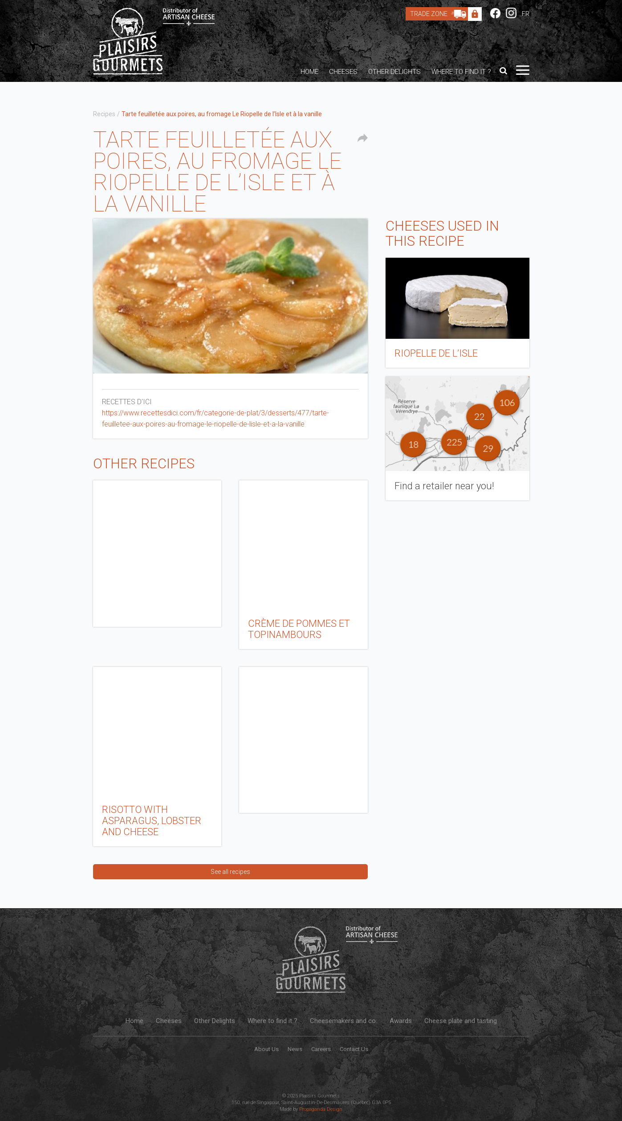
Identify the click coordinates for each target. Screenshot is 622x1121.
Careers (321, 1049)
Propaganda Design (320, 1109)
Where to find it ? (461, 72)
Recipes (104, 114)
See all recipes (230, 871)
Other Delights (394, 72)
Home (309, 72)
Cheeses (343, 72)
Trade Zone (440, 13)
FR (525, 13)
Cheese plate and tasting (460, 1021)
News (295, 1049)
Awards (401, 1021)
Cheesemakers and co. (343, 1021)
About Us (266, 1049)
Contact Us (354, 1049)
